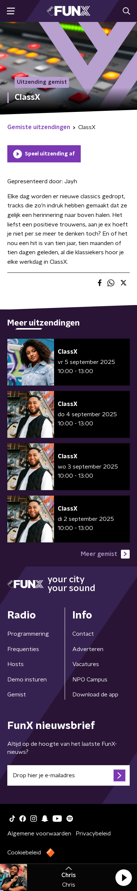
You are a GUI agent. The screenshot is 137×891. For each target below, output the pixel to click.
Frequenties (23, 649)
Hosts (15, 664)
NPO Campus (89, 680)
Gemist (16, 695)
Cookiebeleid (24, 853)
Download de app (95, 695)
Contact (83, 634)
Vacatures (85, 664)
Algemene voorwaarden (39, 834)
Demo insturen (27, 680)
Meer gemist (105, 554)
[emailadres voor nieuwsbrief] (68, 775)
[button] (123, 877)
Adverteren (87, 649)
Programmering (28, 634)
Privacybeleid (93, 834)
